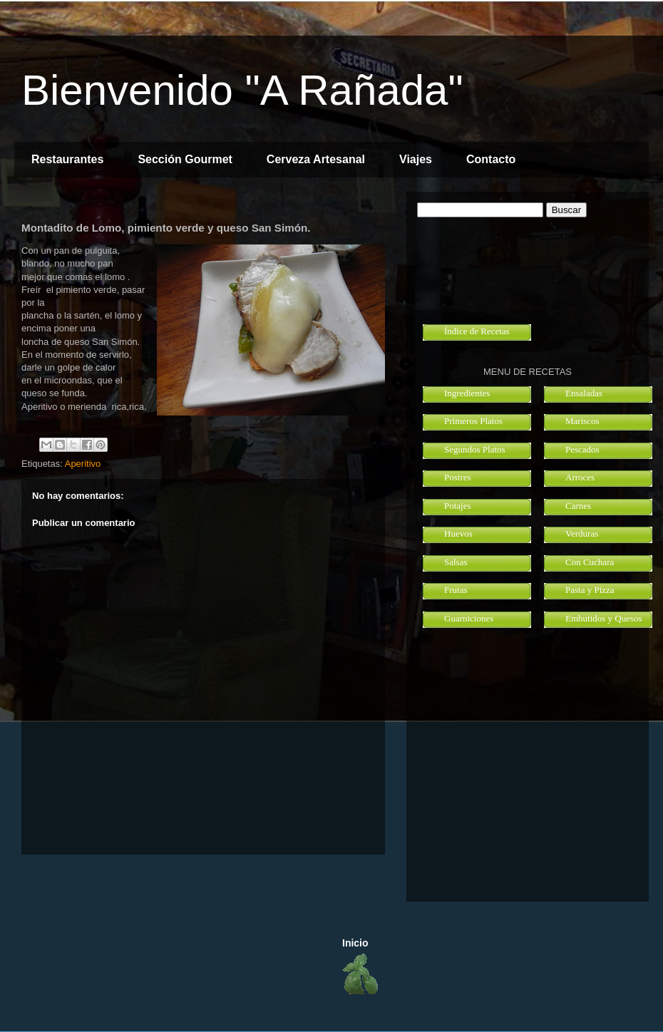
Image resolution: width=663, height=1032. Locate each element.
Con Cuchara (589, 562)
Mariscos (582, 421)
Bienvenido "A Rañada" (242, 90)
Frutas (456, 589)
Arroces (580, 477)
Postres (457, 477)
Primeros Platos (473, 421)
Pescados (582, 449)
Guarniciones (468, 618)
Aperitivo (83, 463)
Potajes (457, 505)
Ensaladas (583, 393)
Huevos (458, 533)
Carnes (578, 505)
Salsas (456, 562)
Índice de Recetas (477, 331)
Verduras (581, 533)
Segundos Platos (474, 449)
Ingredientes (467, 393)
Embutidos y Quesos (603, 618)
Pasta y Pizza (590, 589)
